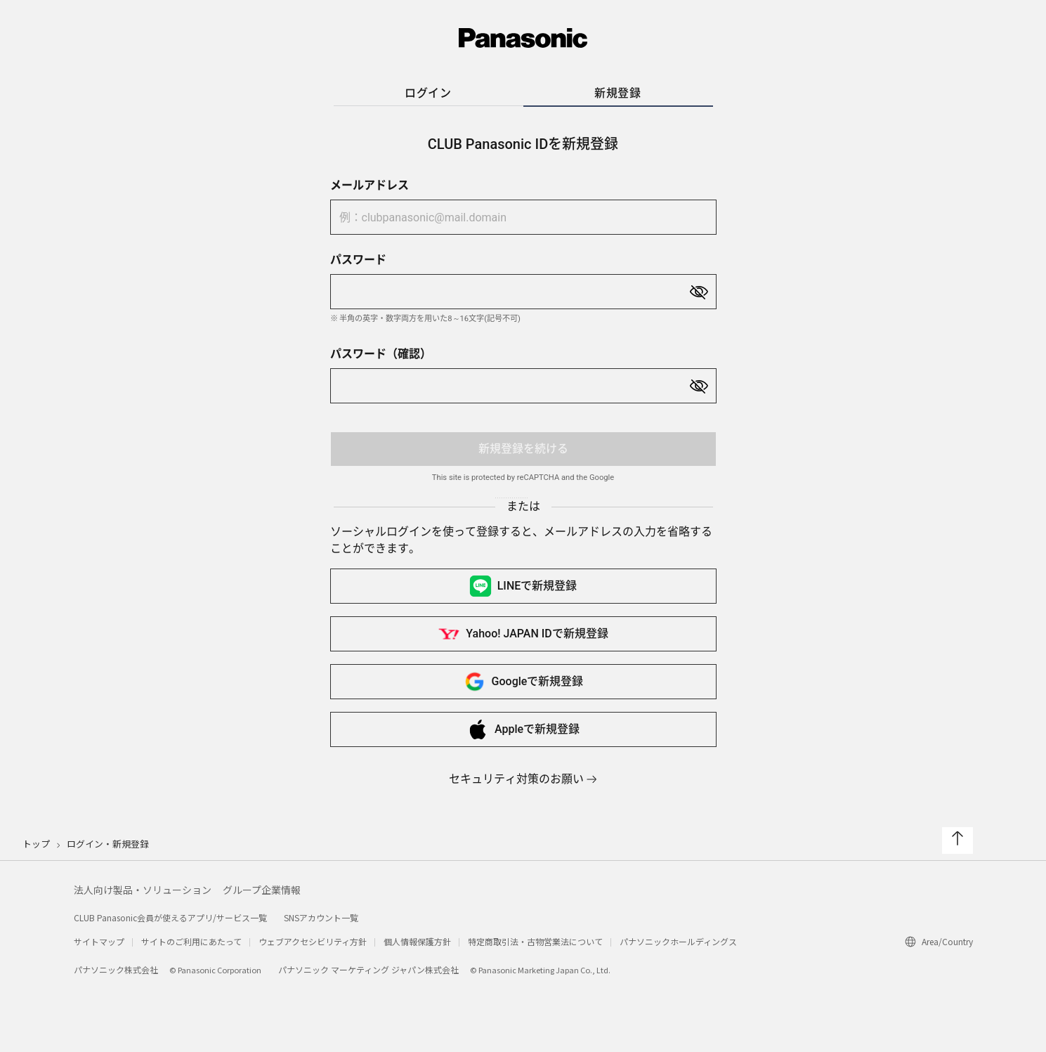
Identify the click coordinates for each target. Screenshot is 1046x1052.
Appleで (523, 729)
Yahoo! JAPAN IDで (523, 634)
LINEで (523, 586)
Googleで (523, 681)
